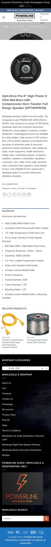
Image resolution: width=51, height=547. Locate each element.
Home (5, 27)
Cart (4, 388)
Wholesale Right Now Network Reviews (21, 445)
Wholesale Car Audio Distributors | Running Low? (23, 438)
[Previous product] (28, 34)
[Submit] (46, 518)
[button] (3, 17)
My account (7, 409)
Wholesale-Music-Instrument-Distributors (21, 450)
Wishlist (6, 455)
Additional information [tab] (14, 216)
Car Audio (18, 27)
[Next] (48, 333)
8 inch (13, 188)
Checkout (6, 393)
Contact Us (7, 399)
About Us (6, 383)
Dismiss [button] (28, 6)
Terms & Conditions (11, 430)
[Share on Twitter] (14, 194)
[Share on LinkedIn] (29, 194)
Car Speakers (35, 27)
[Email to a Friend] (19, 194)
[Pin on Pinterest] (24, 194)
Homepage (7, 404)
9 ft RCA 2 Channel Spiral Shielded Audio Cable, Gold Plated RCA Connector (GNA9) (12, 343)
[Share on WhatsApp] (4, 194)
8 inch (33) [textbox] (24, 368)
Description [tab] (8, 211)
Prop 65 (6, 420)
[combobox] (25, 368)
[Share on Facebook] (9, 194)
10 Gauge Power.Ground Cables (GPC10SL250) (37, 341)
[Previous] (2, 333)
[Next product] (23, 34)
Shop (4, 425)
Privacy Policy (9, 415)
